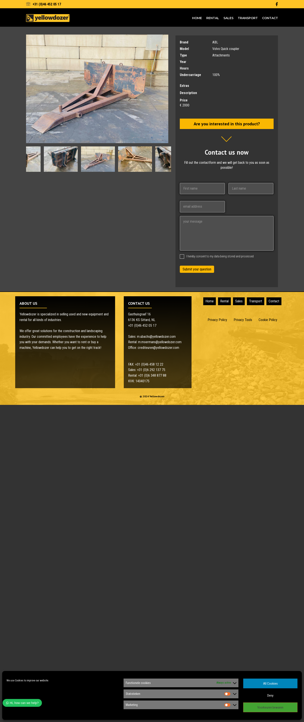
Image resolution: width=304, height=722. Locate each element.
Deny (270, 695)
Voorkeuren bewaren (270, 707)
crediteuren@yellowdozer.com (158, 348)
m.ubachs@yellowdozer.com (156, 337)
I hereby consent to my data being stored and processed (220, 256)
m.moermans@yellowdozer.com (160, 342)
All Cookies (270, 684)
